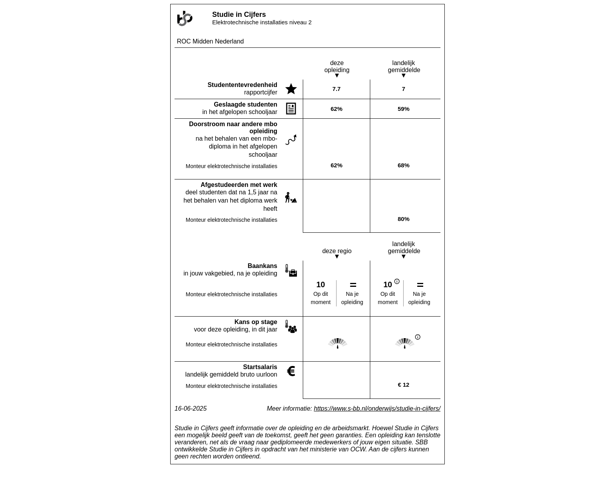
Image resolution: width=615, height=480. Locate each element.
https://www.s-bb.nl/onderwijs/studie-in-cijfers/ (377, 408)
